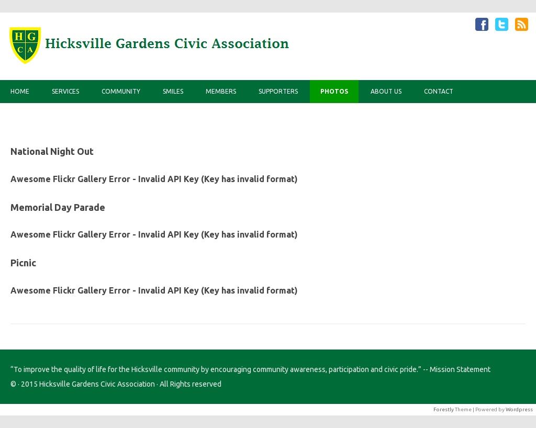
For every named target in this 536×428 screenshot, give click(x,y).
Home (19, 91)
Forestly (443, 409)
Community (121, 91)
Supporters (278, 91)
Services (65, 91)
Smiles (173, 91)
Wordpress (519, 409)
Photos (334, 91)
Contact (438, 91)
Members (221, 91)
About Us (386, 91)
